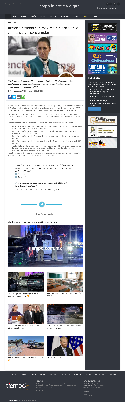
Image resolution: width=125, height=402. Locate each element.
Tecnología (112, 374)
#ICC (41, 168)
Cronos (42, 16)
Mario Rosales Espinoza (92, 387)
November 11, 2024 (51, 189)
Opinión (33, 16)
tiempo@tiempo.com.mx (91, 395)
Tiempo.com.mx (12, 400)
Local (14, 16)
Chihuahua (88, 393)
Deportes (76, 16)
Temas (94, 16)
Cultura (88, 374)
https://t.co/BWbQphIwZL (56, 182)
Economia (16, 22)
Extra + (85, 16)
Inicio (9, 22)
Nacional (23, 16)
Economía (52, 16)
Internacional (99, 374)
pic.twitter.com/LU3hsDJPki (26, 185)
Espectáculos (64, 16)
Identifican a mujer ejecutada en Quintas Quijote (32, 222)
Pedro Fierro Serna (93, 386)
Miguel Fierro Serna (93, 384)
